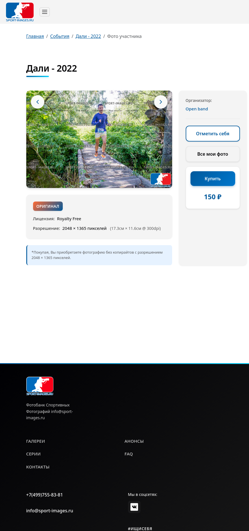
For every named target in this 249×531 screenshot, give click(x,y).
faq (129, 454)
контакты (38, 467)
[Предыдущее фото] (37, 102)
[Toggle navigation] (45, 11)
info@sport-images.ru (49, 511)
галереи (35, 441)
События (59, 36)
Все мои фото (212, 154)
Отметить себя (212, 133)
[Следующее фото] (161, 102)
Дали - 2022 (88, 36)
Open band (197, 109)
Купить (213, 178)
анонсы (134, 441)
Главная (35, 36)
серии (33, 454)
